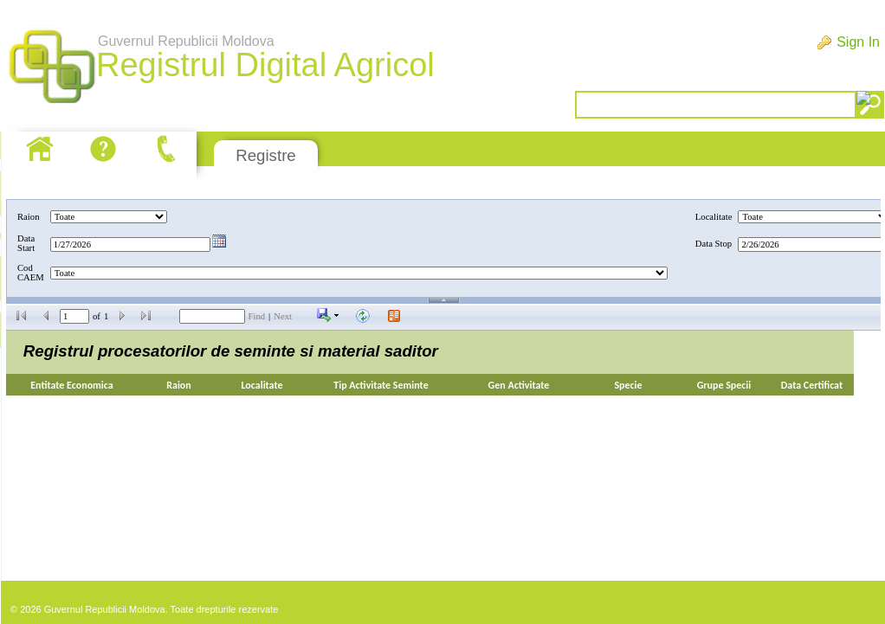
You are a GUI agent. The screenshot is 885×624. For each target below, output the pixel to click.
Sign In (858, 42)
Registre (265, 155)
